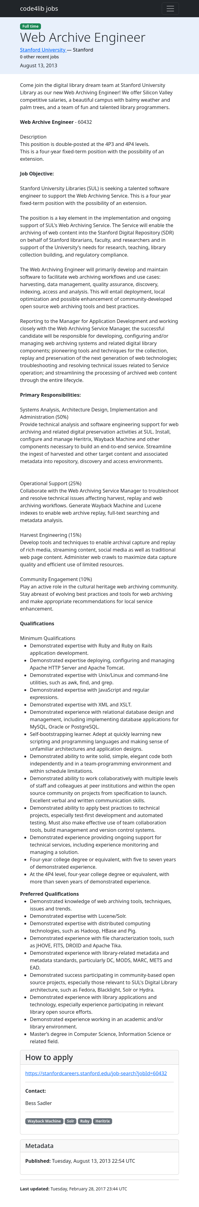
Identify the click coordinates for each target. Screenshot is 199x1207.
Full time (30, 26)
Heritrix (102, 1121)
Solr (70, 1121)
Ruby (84, 1121)
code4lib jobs (39, 8)
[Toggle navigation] (170, 8)
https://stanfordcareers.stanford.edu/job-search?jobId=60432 (96, 1073)
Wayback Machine (44, 1121)
